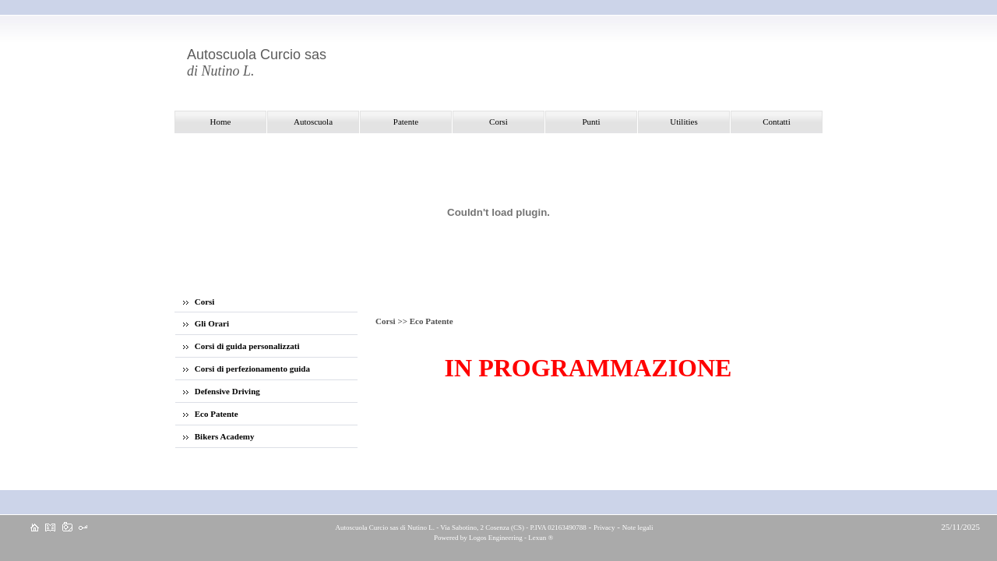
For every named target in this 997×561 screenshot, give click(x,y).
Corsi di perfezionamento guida (246, 368)
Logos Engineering (496, 538)
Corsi (198, 301)
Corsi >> (392, 321)
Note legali (638, 527)
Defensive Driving (221, 391)
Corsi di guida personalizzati (241, 346)
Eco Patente (210, 413)
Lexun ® (540, 538)
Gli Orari (206, 323)
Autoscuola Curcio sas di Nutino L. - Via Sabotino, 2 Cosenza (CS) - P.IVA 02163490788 (460, 527)
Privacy (604, 527)
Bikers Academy (218, 436)
